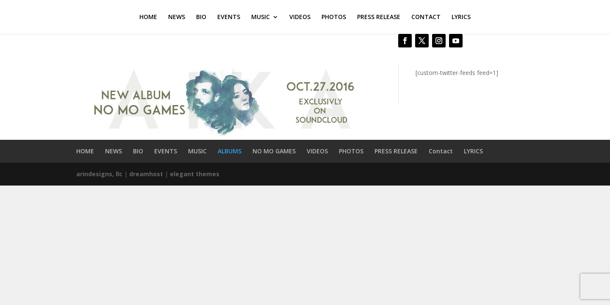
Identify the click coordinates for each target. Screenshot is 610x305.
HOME (148, 17)
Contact (441, 151)
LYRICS (461, 17)
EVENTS (228, 17)
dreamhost (146, 174)
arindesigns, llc (99, 174)
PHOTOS (334, 17)
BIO (201, 17)
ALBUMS (229, 151)
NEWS (176, 17)
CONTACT (426, 17)
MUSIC (260, 17)
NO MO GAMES (274, 151)
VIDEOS (300, 17)
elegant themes (194, 174)
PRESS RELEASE (378, 17)
